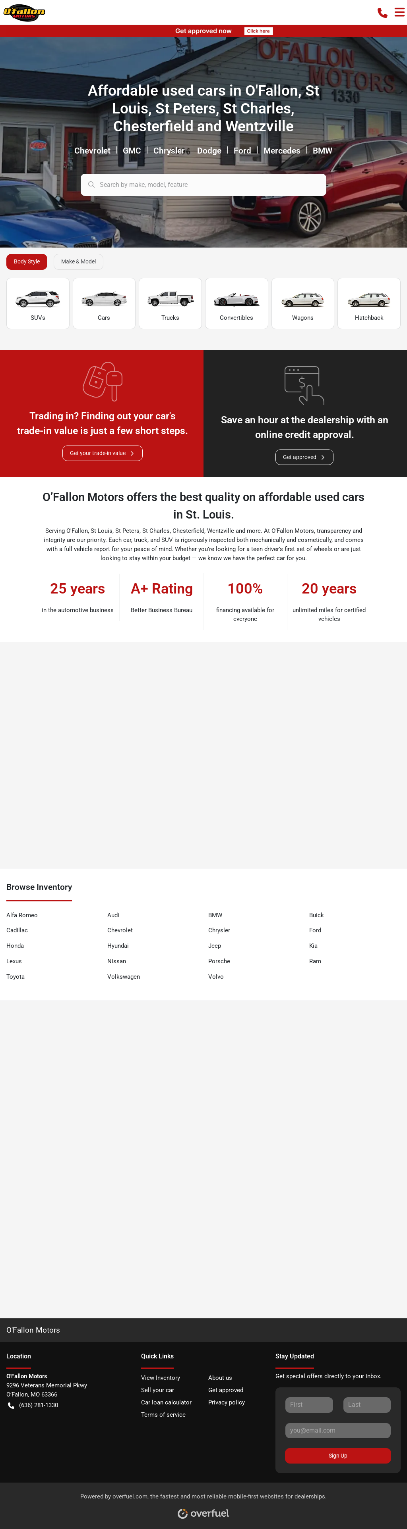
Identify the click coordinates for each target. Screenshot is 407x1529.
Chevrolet (120, 930)
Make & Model (78, 261)
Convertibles (236, 304)
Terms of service (163, 1414)
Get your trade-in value (102, 453)
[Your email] (338, 1431)
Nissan (116, 961)
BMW (215, 915)
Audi (113, 915)
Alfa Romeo (22, 915)
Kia (313, 945)
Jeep (214, 945)
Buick (316, 915)
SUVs (38, 304)
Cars (104, 304)
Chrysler (219, 930)
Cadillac (17, 930)
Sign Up (338, 1455)
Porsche (219, 961)
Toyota (15, 976)
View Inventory (160, 1377)
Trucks (170, 304)
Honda (15, 945)
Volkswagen (123, 976)
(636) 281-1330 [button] (33, 1405)
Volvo (216, 976)
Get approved (304, 457)
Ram (315, 961)
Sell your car (157, 1390)
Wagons (303, 304)
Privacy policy (226, 1402)
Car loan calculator (166, 1402)
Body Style (27, 261)
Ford (315, 930)
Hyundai (118, 945)
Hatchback (369, 304)
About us (220, 1377)
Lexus (14, 961)
